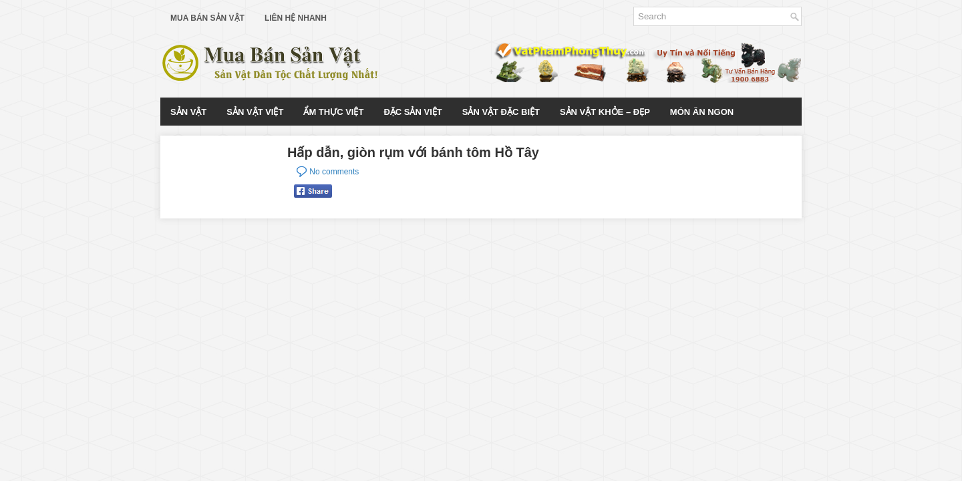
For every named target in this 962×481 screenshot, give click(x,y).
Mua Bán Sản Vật (207, 18)
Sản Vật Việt (254, 112)
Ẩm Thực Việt (333, 112)
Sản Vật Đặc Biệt (501, 112)
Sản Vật (188, 112)
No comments (334, 171)
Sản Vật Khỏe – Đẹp (605, 112)
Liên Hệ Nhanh (296, 18)
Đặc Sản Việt (412, 112)
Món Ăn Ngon (702, 112)
